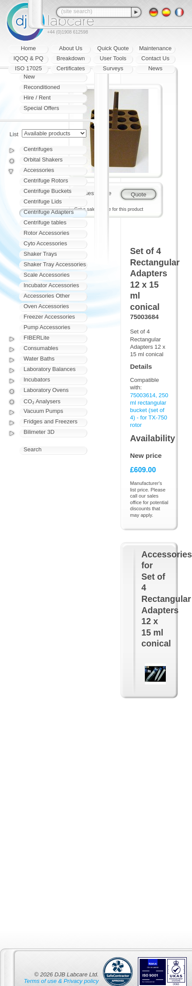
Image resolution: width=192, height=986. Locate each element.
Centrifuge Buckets (48, 191)
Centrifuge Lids (43, 201)
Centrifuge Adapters (49, 212)
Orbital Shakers (43, 159)
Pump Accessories (47, 327)
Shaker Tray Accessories (55, 264)
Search (32, 449)
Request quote (92, 193)
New (29, 76)
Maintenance (155, 48)
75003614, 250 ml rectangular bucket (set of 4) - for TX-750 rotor (149, 410)
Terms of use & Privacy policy (61, 981)
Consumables (41, 348)
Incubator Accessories (51, 285)
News (155, 68)
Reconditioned (42, 87)
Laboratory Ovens (46, 390)
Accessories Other (47, 295)
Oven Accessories (46, 306)
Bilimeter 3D (39, 432)
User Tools (112, 58)
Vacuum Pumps (43, 411)
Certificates (70, 68)
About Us (70, 48)
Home (28, 48)
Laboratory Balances (49, 369)
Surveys (113, 68)
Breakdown (70, 58)
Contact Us (155, 58)
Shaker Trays (40, 254)
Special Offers (41, 108)
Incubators (37, 379)
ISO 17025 (28, 68)
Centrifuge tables (45, 222)
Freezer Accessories (49, 316)
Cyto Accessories (45, 243)
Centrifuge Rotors (46, 180)
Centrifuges (38, 149)
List (14, 134)
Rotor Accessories (46, 233)
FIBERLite (36, 337)
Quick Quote (113, 48)
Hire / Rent (37, 97)
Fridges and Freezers (51, 421)
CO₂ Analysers (42, 401)
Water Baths (39, 358)
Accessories (39, 170)
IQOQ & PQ (29, 58)
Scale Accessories (47, 274)
